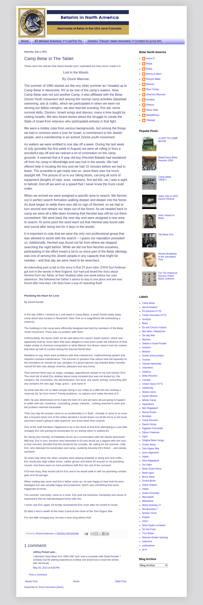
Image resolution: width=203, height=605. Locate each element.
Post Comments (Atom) (51, 587)
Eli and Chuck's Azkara (154, 327)
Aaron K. (150, 58)
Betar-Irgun (148, 472)
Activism (146, 347)
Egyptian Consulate (152, 428)
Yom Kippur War (150, 448)
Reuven (150, 84)
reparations (148, 404)
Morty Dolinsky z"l (151, 505)
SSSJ (145, 521)
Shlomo (150, 104)
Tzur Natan (148, 533)
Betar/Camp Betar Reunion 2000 (167, 159)
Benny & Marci (154, 74)
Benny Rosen (149, 412)
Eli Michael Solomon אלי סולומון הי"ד (58, 41)
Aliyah (145, 456)
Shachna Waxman (156, 94)
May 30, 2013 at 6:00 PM (46, 567)
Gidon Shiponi (149, 485)
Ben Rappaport (150, 408)
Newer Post (31, 581)
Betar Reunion (149, 375)
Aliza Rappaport (150, 460)
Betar (145, 323)
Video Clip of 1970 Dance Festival (168, 197)
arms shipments (150, 452)
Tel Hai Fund (148, 529)
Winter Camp (149, 400)
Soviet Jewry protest (153, 355)
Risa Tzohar (152, 89)
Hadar (145, 489)
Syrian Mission (150, 396)
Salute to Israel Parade (154, 343)
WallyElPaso (152, 115)
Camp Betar (148, 303)
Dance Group (149, 424)
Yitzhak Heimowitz (152, 363)
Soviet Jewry (149, 444)
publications (148, 545)
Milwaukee (147, 501)
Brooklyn (146, 416)
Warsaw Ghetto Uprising (155, 537)
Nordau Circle (149, 513)
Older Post (120, 581)
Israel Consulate (150, 493)
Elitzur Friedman (150, 432)
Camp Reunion (150, 420)
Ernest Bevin (149, 480)
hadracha (147, 541)
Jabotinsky (147, 387)
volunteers (147, 367)
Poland (145, 517)
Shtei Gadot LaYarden (154, 525)
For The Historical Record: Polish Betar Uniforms (167, 276)
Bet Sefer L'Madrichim (154, 331)
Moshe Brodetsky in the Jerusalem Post (167, 256)
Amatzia (146, 319)
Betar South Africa (151, 468)
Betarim (146, 351)
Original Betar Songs (153, 440)
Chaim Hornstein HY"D (154, 315)
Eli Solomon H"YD (151, 311)
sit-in (144, 549)
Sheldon (150, 99)
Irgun (144, 436)
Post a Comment (38, 574)
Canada (146, 380)
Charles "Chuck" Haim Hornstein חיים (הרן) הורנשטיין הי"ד (124, 41)
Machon (146, 339)
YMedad (150, 120)
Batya (149, 63)
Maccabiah (148, 497)
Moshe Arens (149, 392)
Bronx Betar (148, 476)
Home (25, 41)
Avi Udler (147, 464)
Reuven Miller (153, 79)
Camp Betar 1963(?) (164, 178)
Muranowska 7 (150, 509)
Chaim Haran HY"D (152, 384)
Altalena (146, 371)
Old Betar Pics (166, 234)
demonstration (149, 307)
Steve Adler (152, 110)
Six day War (148, 335)
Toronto (146, 359)
